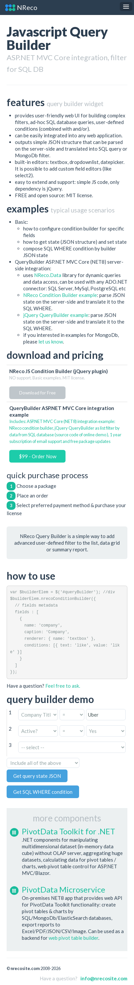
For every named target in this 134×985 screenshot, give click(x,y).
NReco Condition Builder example (60, 295)
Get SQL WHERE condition (42, 792)
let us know (50, 342)
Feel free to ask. (62, 686)
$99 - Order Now (37, 456)
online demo (94, 434)
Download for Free (37, 392)
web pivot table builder (73, 938)
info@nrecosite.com (103, 978)
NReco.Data (47, 275)
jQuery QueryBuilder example (55, 315)
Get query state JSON (37, 776)
